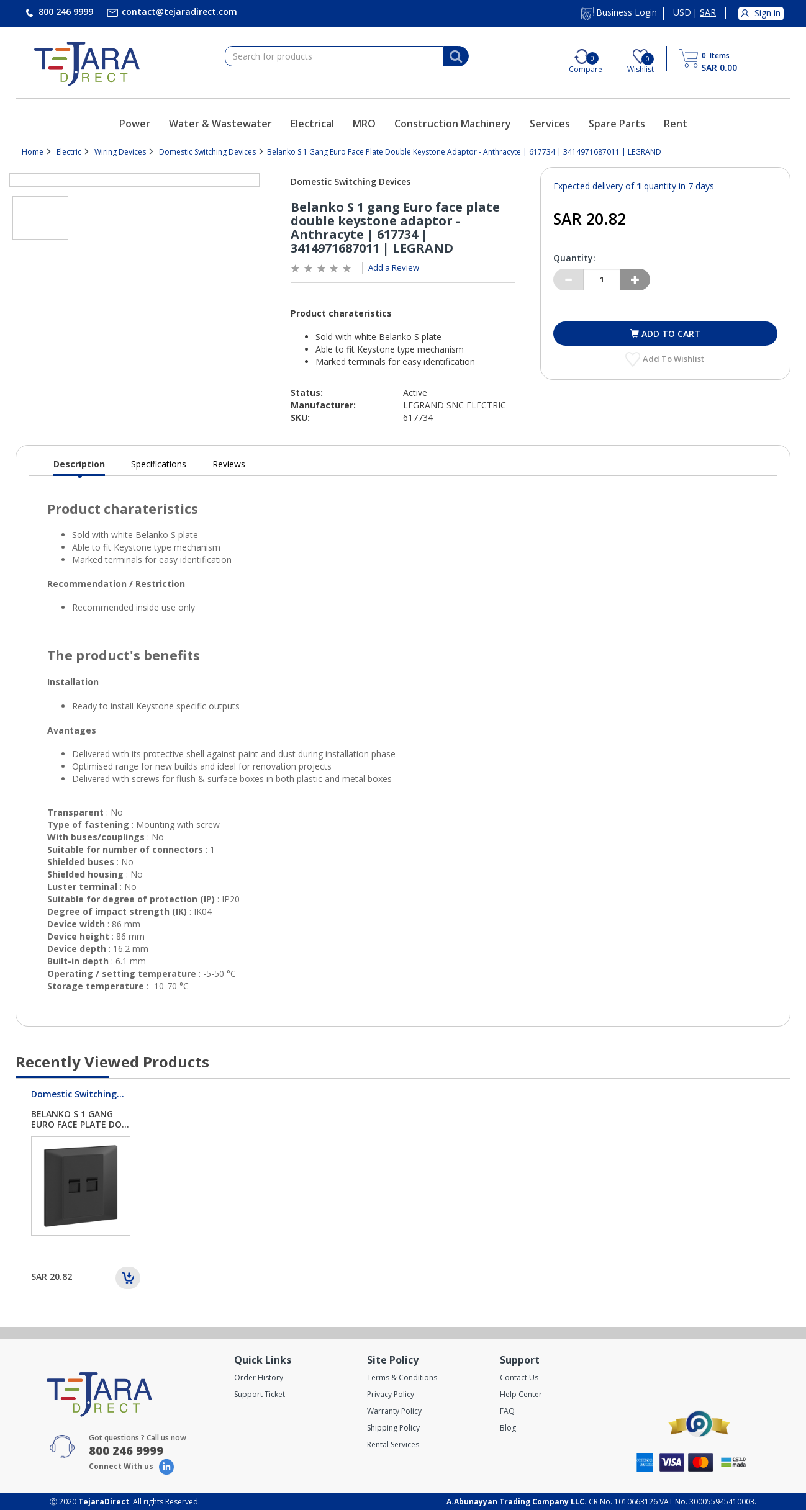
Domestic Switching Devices (207, 151)
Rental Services (393, 1444)
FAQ (507, 1411)
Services (550, 123)
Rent (675, 123)
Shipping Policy (393, 1427)
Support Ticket (259, 1394)
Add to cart (669, 333)
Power (134, 123)
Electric (69, 151)
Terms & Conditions (402, 1377)
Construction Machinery (452, 123)
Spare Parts (617, 123)
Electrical (312, 123)
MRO (364, 123)
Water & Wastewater (220, 123)
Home (32, 151)
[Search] (455, 56)
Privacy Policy (390, 1394)
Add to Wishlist (674, 358)
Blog (508, 1427)
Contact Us (519, 1377)
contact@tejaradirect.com (178, 11)
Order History (258, 1377)
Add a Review (393, 267)
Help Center (521, 1394)
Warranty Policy (394, 1411)
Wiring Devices (120, 151)
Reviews (228, 464)
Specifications (158, 464)
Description (79, 467)
